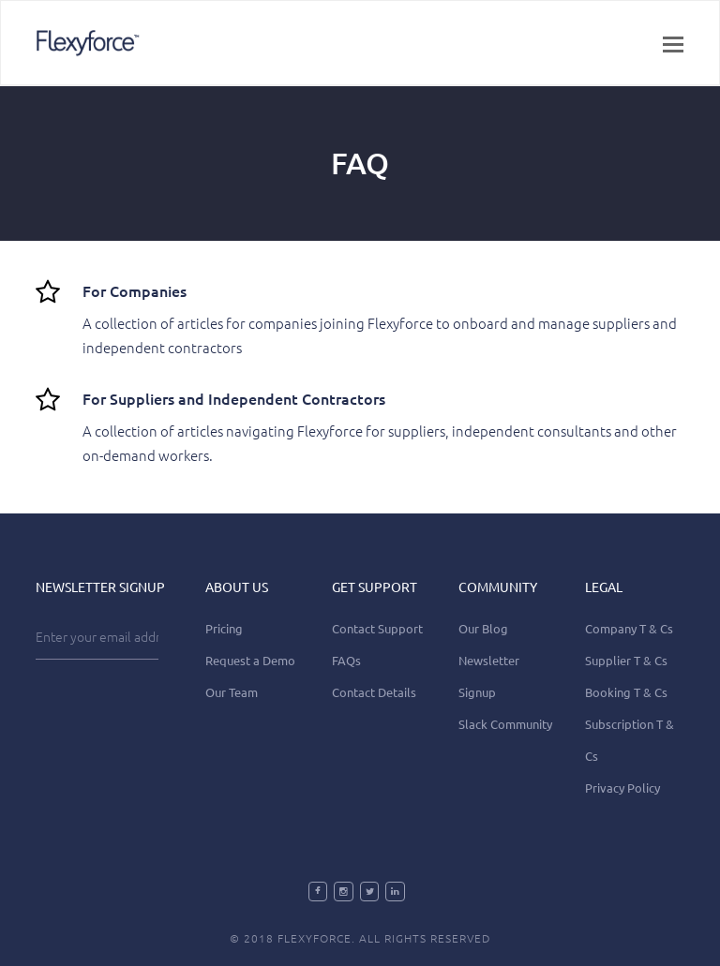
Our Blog (483, 628)
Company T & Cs (629, 628)
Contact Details (374, 692)
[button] (673, 43)
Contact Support (377, 628)
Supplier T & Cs (626, 660)
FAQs (346, 660)
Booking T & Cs (626, 692)
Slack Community (505, 724)
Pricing (224, 628)
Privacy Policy (622, 787)
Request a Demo (250, 660)
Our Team (231, 692)
